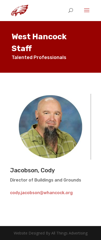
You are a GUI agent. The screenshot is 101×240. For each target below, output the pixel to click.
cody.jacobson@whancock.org (41, 192)
